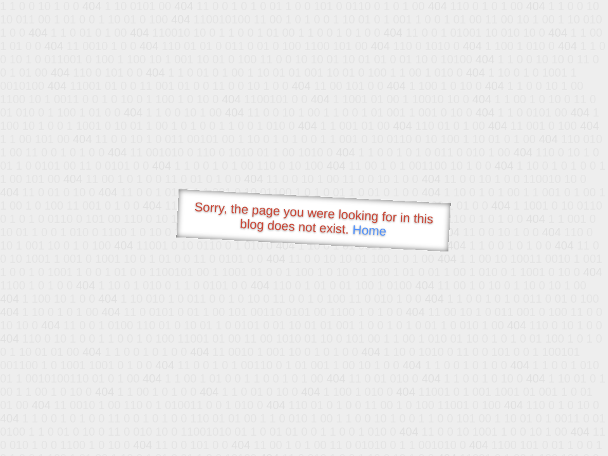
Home (369, 230)
